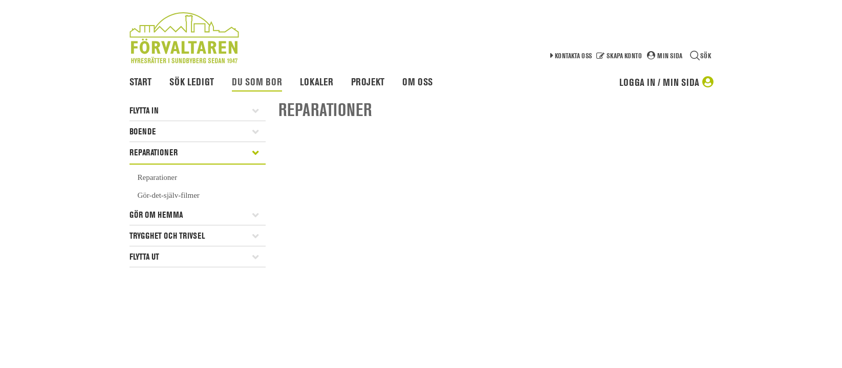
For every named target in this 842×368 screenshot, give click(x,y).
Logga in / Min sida (659, 82)
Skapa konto (624, 55)
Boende (142, 131)
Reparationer (153, 152)
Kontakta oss (573, 55)
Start (140, 82)
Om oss (417, 82)
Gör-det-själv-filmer (169, 195)
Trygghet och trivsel (167, 236)
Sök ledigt (191, 82)
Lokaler (316, 82)
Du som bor (257, 82)
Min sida (669, 55)
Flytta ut (144, 256)
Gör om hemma (156, 215)
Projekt (367, 82)
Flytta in (144, 110)
